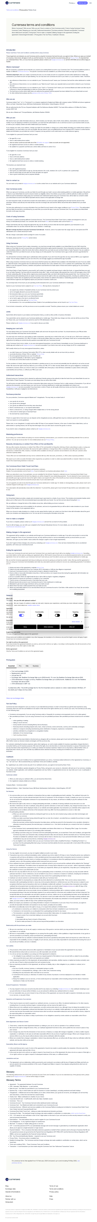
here (47, 221)
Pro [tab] (20, 666)
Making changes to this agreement (62, 32)
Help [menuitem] (50, 1196)
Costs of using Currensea (73, 28)
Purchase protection (57, 30)
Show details (79, 621)
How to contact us (46, 28)
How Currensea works (58, 28)
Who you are (36, 28)
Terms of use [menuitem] (53, 1186)
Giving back (32, 32)
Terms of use (32, 10)
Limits (20, 30)
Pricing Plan (25, 238)
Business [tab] (36, 666)
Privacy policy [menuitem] (54, 1192)
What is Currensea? (17, 28)
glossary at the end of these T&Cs (42, 93)
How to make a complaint (44, 32)
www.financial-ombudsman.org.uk (15, 526)
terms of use (40, 567)
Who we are (27, 28)
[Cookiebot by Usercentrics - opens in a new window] (78, 594)
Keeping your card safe (30, 30)
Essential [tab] (11, 666)
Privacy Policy (75, 207)
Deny (23, 627)
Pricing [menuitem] (71, 3)
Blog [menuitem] (6, 1186)
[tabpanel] (48, 681)
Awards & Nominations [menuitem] (12, 1192)
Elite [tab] (27, 666)
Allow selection (48, 627)
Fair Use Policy (47, 34)
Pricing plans (38, 34)
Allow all (73, 627)
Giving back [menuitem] (9, 1202)
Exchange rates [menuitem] (10, 1189)
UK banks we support (40, 142)
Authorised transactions (44, 30)
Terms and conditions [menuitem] (56, 1189)
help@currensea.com (29, 183)
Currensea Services (23, 71)
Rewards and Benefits (71, 30)
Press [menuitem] (51, 1199)
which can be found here (78, 1113)
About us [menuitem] (8, 1196)
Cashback (55, 34)
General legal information (26, 34)
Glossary (62, 34)
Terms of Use (40, 354)
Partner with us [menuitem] (10, 1199)
